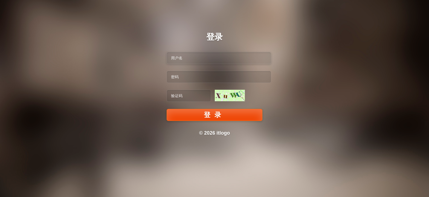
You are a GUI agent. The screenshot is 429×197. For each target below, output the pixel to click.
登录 (214, 114)
